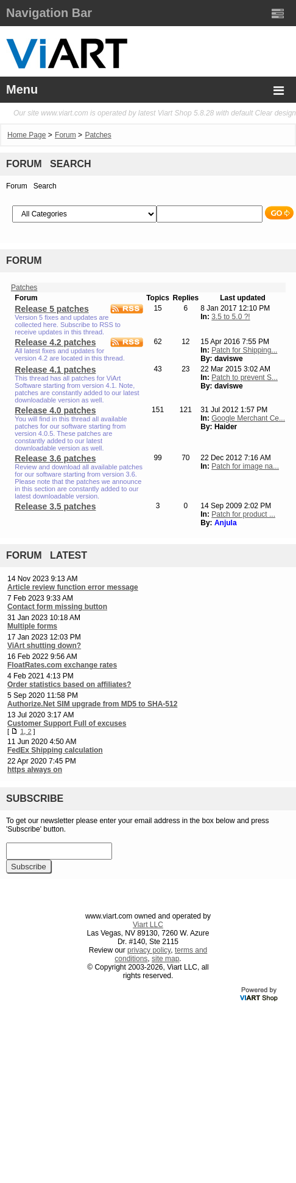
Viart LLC (148, 924)
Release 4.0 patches (55, 410)
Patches (98, 135)
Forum (65, 135)
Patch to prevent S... (244, 377)
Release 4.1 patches (55, 369)
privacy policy (149, 950)
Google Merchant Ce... (248, 418)
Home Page (26, 135)
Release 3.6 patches (55, 458)
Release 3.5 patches (55, 506)
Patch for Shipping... (244, 350)
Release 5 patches (51, 309)
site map (165, 958)
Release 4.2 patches (55, 342)
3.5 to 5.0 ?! (230, 316)
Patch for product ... (243, 514)
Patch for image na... (245, 466)
